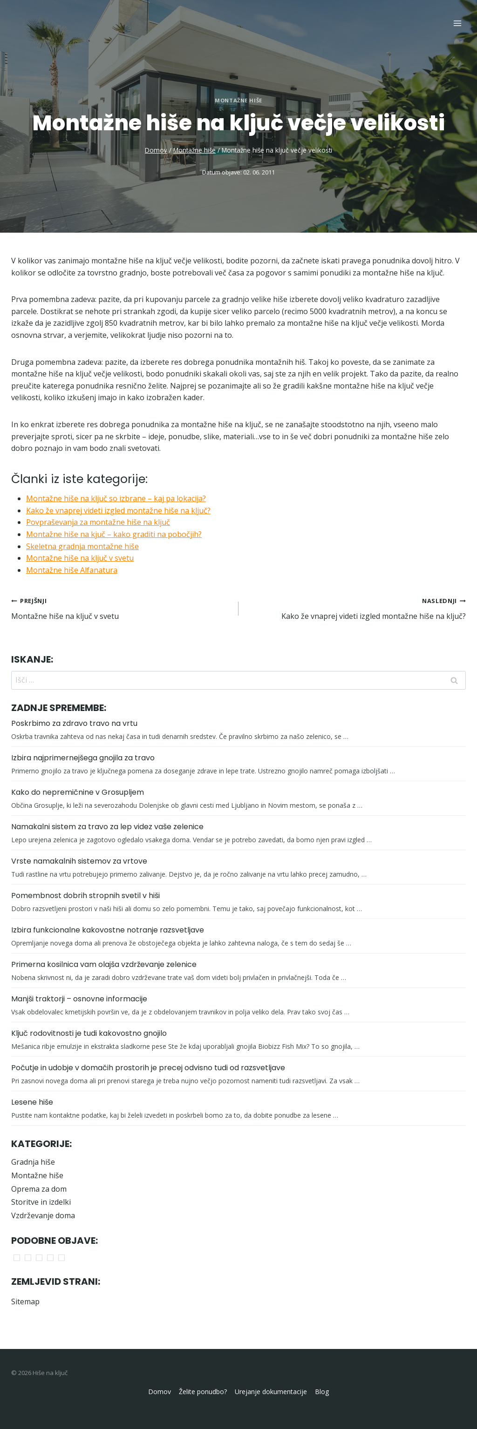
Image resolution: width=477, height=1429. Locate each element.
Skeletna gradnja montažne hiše (82, 546)
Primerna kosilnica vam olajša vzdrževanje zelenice (104, 964)
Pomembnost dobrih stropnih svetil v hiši (85, 895)
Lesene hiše (32, 1102)
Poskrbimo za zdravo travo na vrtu (74, 723)
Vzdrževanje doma (43, 1215)
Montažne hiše (238, 100)
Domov (159, 1391)
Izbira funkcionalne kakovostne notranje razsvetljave (107, 930)
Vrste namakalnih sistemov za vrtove (79, 861)
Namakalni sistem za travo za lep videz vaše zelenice (107, 826)
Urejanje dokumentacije (271, 1391)
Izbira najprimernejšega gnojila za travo (83, 757)
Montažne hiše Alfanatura (71, 570)
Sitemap (25, 1301)
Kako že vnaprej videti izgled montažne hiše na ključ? (118, 510)
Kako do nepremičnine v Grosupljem (77, 792)
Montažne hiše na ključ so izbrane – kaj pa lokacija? (116, 498)
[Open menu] (457, 23)
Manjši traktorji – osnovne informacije (79, 998)
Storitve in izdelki (41, 1202)
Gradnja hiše (33, 1162)
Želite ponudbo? (203, 1391)
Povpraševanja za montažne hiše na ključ (98, 522)
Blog (322, 1391)
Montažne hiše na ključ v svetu (80, 558)
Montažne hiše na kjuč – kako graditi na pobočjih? (114, 534)
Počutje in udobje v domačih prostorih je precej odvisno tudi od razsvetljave (148, 1067)
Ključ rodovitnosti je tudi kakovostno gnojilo (89, 1033)
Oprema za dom (39, 1189)
